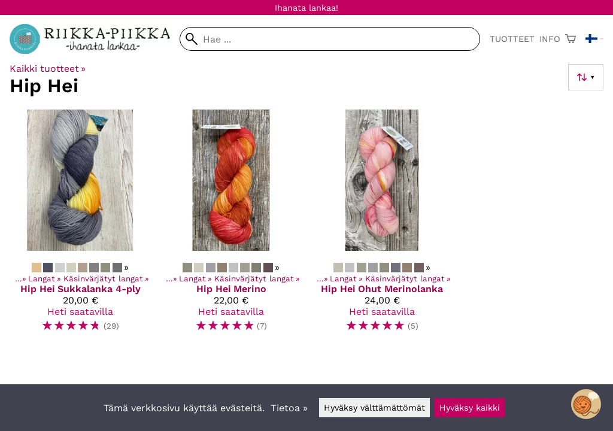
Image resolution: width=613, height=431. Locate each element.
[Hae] (330, 39)
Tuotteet (512, 39)
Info (549, 39)
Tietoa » (289, 408)
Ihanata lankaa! (306, 8)
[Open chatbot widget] (586, 404)
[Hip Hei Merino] (231, 226)
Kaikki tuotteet (48, 68)
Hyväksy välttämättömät (374, 407)
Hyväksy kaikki (469, 407)
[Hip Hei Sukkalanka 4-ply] (80, 226)
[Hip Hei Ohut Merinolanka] (382, 226)
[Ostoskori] (570, 38)
